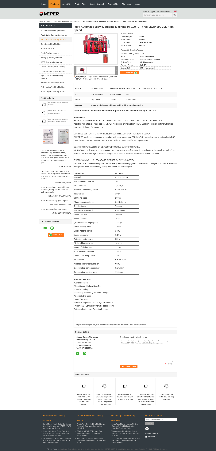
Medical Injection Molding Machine (53, 92)
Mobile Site (150, 437)
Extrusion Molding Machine (50, 44)
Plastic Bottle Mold (47, 49)
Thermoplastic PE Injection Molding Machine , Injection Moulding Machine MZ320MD (125, 433)
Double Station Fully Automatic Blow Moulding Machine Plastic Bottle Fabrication (83, 399)
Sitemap (155, 433)
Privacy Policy (52, 449)
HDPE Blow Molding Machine (51, 62)
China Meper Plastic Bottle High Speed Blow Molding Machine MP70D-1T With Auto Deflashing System (57, 426)
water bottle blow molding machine (133, 325)
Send (149, 423)
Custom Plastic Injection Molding (52, 67)
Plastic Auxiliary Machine (50, 53)
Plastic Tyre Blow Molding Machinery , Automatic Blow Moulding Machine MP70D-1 (91, 426)
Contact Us (113, 4)
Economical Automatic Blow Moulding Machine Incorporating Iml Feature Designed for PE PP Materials (104, 399)
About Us (66, 4)
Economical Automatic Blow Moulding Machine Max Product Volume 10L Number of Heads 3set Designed (146, 399)
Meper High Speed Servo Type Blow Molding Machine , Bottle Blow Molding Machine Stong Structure (57, 433)
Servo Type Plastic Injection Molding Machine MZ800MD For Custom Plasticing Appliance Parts (124, 426)
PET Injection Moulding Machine (52, 82)
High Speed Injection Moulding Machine (52, 77)
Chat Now (126, 4)
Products (54, 4)
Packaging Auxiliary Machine (51, 58)
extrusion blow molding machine (108, 325)
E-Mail (148, 433)
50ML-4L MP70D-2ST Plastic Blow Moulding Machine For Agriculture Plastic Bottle (89, 433)
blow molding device (87, 325)
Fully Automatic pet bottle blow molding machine (167, 396)
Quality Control (97, 4)
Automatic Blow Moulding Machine (67, 21)
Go (174, 15)
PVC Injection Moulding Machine (52, 87)
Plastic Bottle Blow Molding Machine (54, 35)
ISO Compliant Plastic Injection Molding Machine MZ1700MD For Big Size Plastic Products (125, 440)
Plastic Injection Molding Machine (53, 71)
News (137, 4)
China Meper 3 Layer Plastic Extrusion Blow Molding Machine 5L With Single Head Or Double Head (57, 440)
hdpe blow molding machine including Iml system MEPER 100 (125, 396)
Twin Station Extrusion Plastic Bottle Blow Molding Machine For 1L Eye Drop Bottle (91, 440)
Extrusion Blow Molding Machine (52, 30)
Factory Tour (80, 4)
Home (44, 4)
